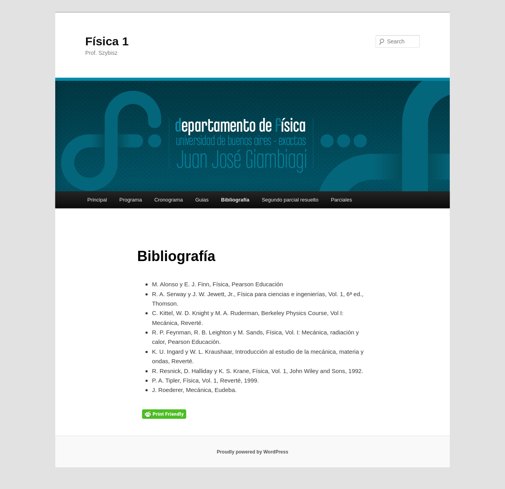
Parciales (341, 200)
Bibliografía (235, 200)
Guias (202, 200)
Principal (97, 200)
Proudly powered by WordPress (252, 452)
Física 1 (107, 41)
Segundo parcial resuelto (290, 200)
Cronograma (168, 200)
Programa (131, 200)
